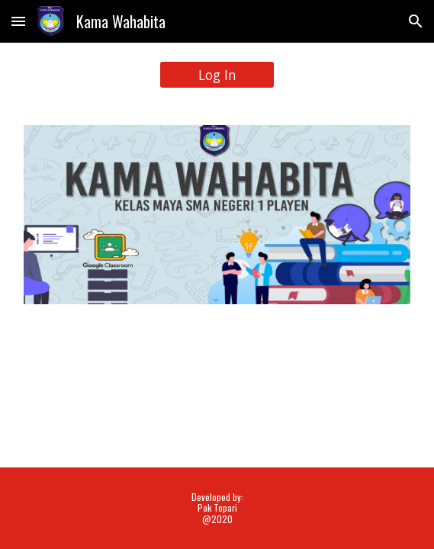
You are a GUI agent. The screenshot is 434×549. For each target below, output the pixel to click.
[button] (18, 21)
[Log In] (217, 75)
